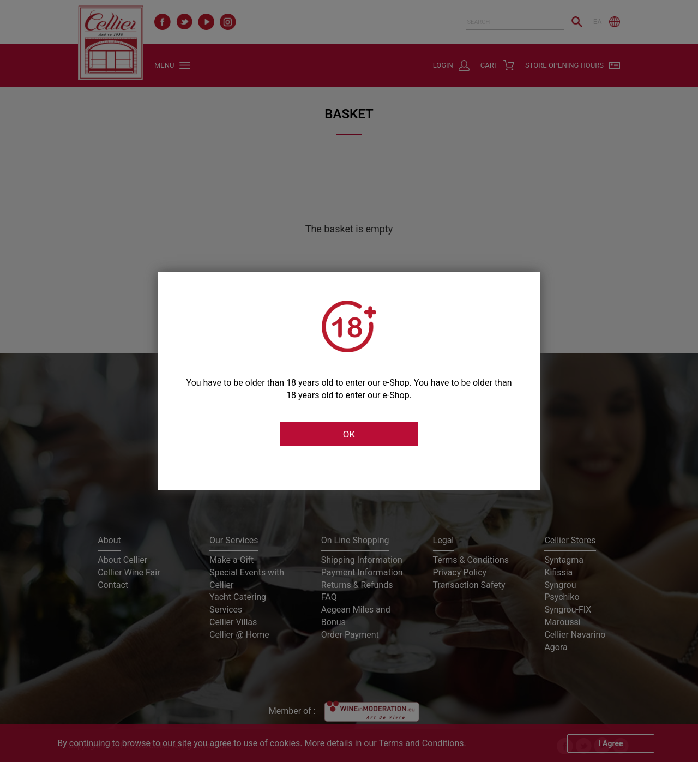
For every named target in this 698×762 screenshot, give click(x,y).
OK (349, 434)
